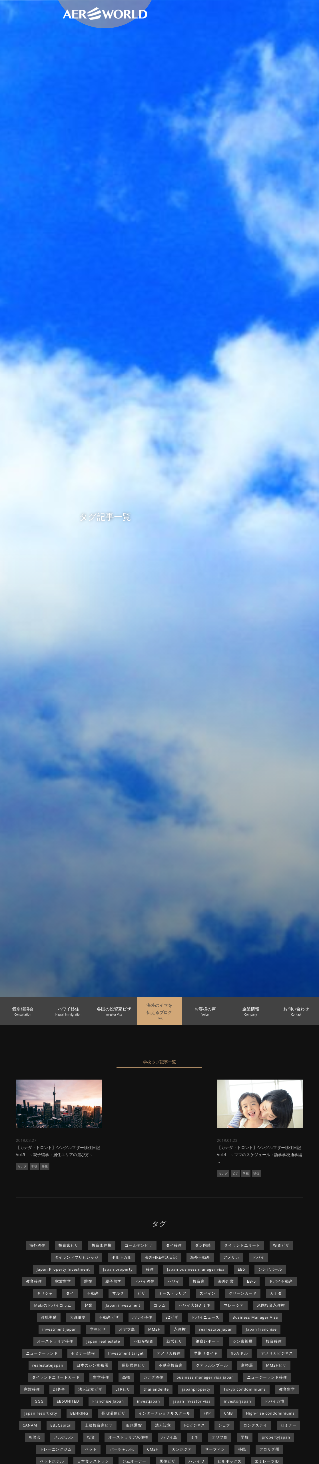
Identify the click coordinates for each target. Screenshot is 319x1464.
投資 (91, 1437)
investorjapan (237, 1401)
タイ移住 (174, 1245)
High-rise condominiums (270, 1413)
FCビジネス (194, 1425)
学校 (34, 1166)
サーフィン (215, 1449)
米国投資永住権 (271, 1305)
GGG (39, 1401)
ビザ (235, 1173)
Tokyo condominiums (245, 1389)
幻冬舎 (59, 1389)
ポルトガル (122, 1257)
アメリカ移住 (169, 1353)
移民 (242, 1449)
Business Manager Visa (255, 1317)
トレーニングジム (56, 1449)
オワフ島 (220, 1437)
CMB (228, 1413)
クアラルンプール (212, 1365)
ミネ (194, 1437)
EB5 (241, 1269)
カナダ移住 (153, 1377)
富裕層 (247, 1365)
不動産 (93, 1293)
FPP (207, 1413)
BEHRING (79, 1413)
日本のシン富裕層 (93, 1365)
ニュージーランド (42, 1353)
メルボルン (64, 1437)
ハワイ (174, 1281)
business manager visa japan (205, 1377)
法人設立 (163, 1425)
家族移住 (32, 1389)
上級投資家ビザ (99, 1425)
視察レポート (208, 1341)
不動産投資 (143, 1341)
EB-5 (251, 1281)
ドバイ (258, 1257)
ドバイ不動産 (281, 1281)
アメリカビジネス (277, 1353)
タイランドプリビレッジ (77, 1257)
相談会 (35, 1437)
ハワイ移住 (142, 1317)
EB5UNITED (68, 1401)
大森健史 (78, 1317)
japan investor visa (192, 1401)
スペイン (208, 1293)
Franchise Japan (108, 1401)
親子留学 (113, 1281)
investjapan (148, 1401)
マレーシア (234, 1305)
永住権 (180, 1329)
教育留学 (287, 1389)
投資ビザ (281, 1245)
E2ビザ (171, 1317)
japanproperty (196, 1389)
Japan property (118, 1269)
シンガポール (270, 1269)
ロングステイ (255, 1425)
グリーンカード (243, 1293)
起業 (89, 1305)
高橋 (126, 1377)
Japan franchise (261, 1329)
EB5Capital (61, 1425)
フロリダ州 (269, 1449)
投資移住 (274, 1341)
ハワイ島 (169, 1437)
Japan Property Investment (63, 1269)
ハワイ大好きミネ (195, 1305)
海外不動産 (200, 1257)
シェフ (224, 1425)
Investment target (126, 1353)
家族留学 (63, 1281)
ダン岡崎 (203, 1245)
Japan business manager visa (195, 1269)
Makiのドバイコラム (52, 1305)
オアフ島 (127, 1329)
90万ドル (239, 1353)
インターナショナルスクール (164, 1413)
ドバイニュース (205, 1317)
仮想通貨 (134, 1425)
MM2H (154, 1329)
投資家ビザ (69, 1245)
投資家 (199, 1281)
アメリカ (231, 1257)
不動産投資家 (171, 1365)
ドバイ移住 (145, 1281)
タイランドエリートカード (56, 1377)
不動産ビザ (109, 1317)
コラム (160, 1305)
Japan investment (123, 1305)
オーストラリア (172, 1293)
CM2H (153, 1449)
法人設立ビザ (90, 1389)
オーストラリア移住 (55, 1341)
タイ (70, 1293)
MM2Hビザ (276, 1365)
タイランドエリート (242, 1245)
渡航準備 (49, 1317)
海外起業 (226, 1281)
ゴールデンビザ (139, 1245)
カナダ (22, 1166)
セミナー (288, 1425)
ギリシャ (45, 1293)
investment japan (59, 1329)
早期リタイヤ (206, 1353)
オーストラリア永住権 (128, 1437)
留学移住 (101, 1377)
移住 (45, 1166)
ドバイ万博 (274, 1401)
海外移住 (37, 1245)
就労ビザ (174, 1341)
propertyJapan (276, 1437)
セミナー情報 (83, 1353)
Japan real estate (103, 1341)
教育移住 (34, 1281)
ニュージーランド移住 (267, 1377)
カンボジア (182, 1449)
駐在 (88, 1281)
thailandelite (156, 1389)
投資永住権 (102, 1245)
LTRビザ (123, 1389)
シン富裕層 (243, 1341)
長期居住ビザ (134, 1365)
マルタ (118, 1293)
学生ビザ (98, 1329)
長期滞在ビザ (113, 1413)
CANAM (30, 1425)
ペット (91, 1449)
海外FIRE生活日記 (161, 1257)
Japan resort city (40, 1413)
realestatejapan (47, 1365)
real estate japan (216, 1329)
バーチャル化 (122, 1449)
